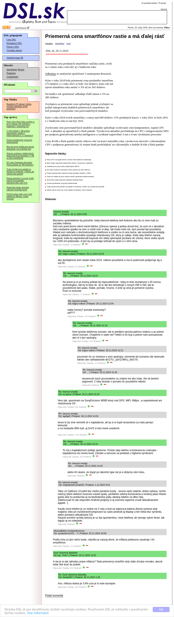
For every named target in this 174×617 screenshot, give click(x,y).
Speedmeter (12, 69)
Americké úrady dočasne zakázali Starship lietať (18, 188)
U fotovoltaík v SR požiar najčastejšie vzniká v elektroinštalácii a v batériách (20, 133)
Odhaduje (50, 73)
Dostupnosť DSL (14, 43)
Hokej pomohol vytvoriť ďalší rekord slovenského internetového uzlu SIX (20, 180)
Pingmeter (11, 73)
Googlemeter (12, 76)
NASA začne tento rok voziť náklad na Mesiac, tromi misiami (19, 196)
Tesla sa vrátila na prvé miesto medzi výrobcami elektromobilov (70, 176)
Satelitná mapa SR (15, 57)
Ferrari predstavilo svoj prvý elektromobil (19, 141)
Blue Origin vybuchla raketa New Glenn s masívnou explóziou (70, 163)
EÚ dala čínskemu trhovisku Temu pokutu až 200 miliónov (20, 163)
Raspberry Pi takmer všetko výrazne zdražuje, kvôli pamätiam (19, 106)
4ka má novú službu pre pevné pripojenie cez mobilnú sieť (20, 147)
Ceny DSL (11, 39)
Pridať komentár (54, 595)
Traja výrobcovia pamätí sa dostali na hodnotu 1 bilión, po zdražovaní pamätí (20, 171)
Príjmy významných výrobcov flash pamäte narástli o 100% (69, 173)
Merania (21, 70)
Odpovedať (57, 245)
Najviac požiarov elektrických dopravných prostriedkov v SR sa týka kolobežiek (20, 155)
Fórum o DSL (13, 47)
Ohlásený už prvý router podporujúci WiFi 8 (63, 166)
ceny (68, 44)
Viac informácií (38, 613)
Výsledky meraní (14, 50)
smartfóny (59, 44)
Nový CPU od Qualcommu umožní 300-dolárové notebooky (69, 160)
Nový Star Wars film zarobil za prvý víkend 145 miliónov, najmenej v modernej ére (20, 124)
